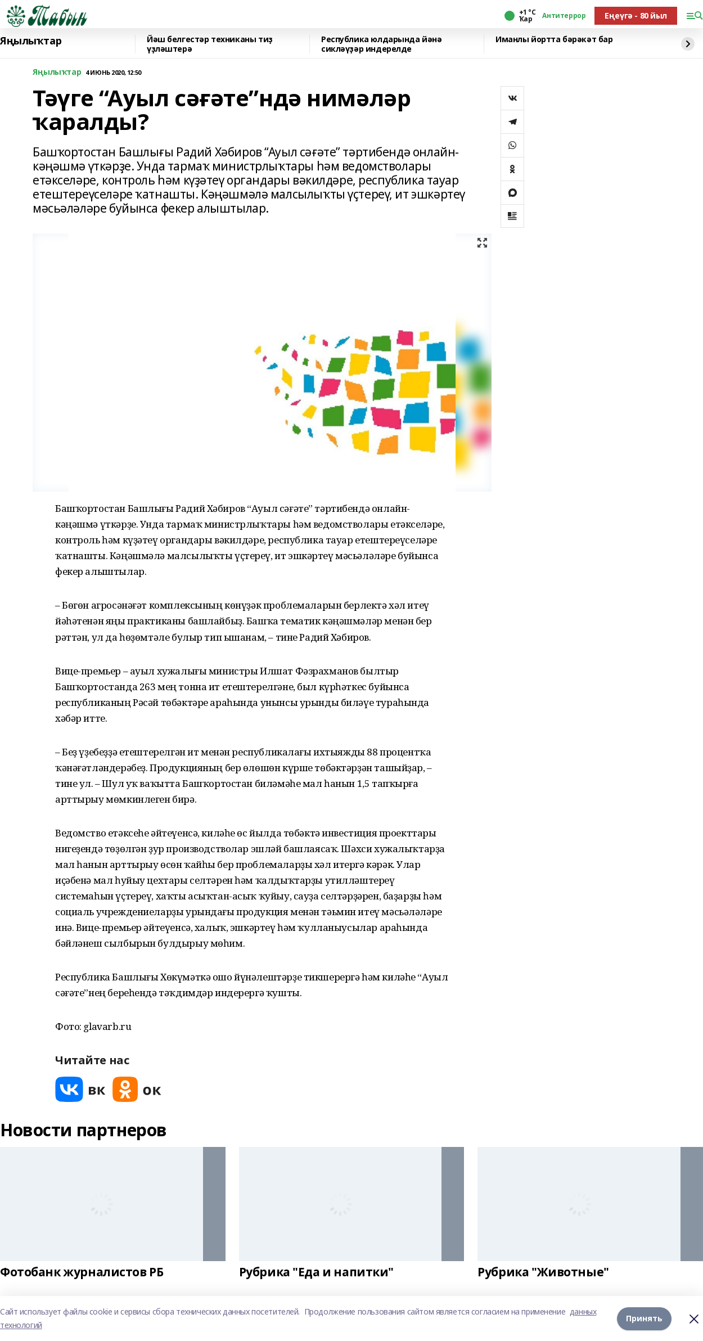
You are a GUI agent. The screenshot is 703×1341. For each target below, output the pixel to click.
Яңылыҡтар (30, 41)
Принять (644, 1318)
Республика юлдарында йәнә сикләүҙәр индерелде (381, 44)
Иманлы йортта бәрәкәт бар (554, 39)
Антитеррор (563, 15)
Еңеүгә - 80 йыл (636, 15)
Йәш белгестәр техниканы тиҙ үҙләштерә (210, 44)
